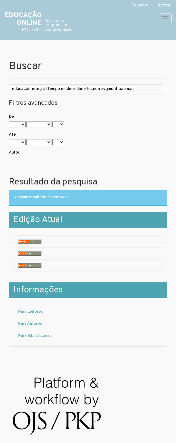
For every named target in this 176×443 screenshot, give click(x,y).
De (11, 116)
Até (12, 134)
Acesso (165, 5)
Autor (14, 152)
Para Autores (30, 323)
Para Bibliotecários (35, 335)
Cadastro (139, 5)
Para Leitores (30, 311)
